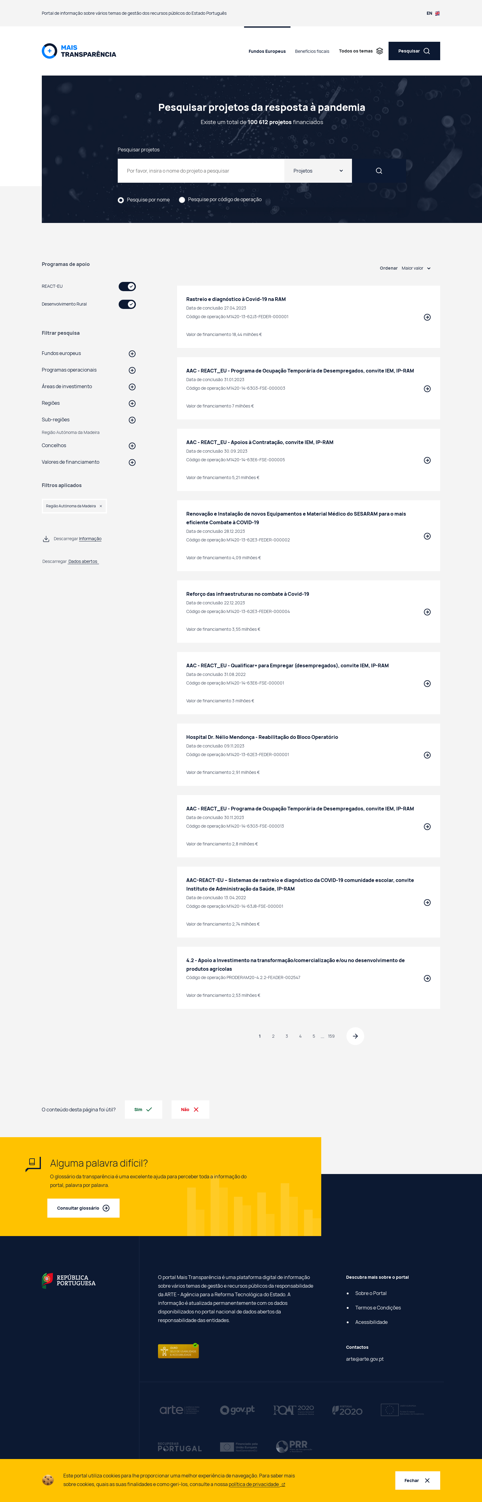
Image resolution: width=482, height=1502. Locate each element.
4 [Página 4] (299, 1036)
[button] (89, 353)
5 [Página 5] (313, 1036)
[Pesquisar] (393, 170)
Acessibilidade (371, 1322)
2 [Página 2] (272, 1036)
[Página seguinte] (356, 1036)
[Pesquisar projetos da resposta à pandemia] (216, 170)
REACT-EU (52, 286)
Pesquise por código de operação (225, 199)
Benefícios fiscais (312, 51)
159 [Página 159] (330, 1036)
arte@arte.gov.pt (365, 1359)
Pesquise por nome (148, 200)
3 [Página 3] (286, 1036)
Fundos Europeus (267, 51)
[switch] (127, 286)
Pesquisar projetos (139, 149)
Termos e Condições (378, 1308)
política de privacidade (257, 1484)
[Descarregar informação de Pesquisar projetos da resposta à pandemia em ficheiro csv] (72, 538)
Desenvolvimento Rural (64, 304)
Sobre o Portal (371, 1293)
